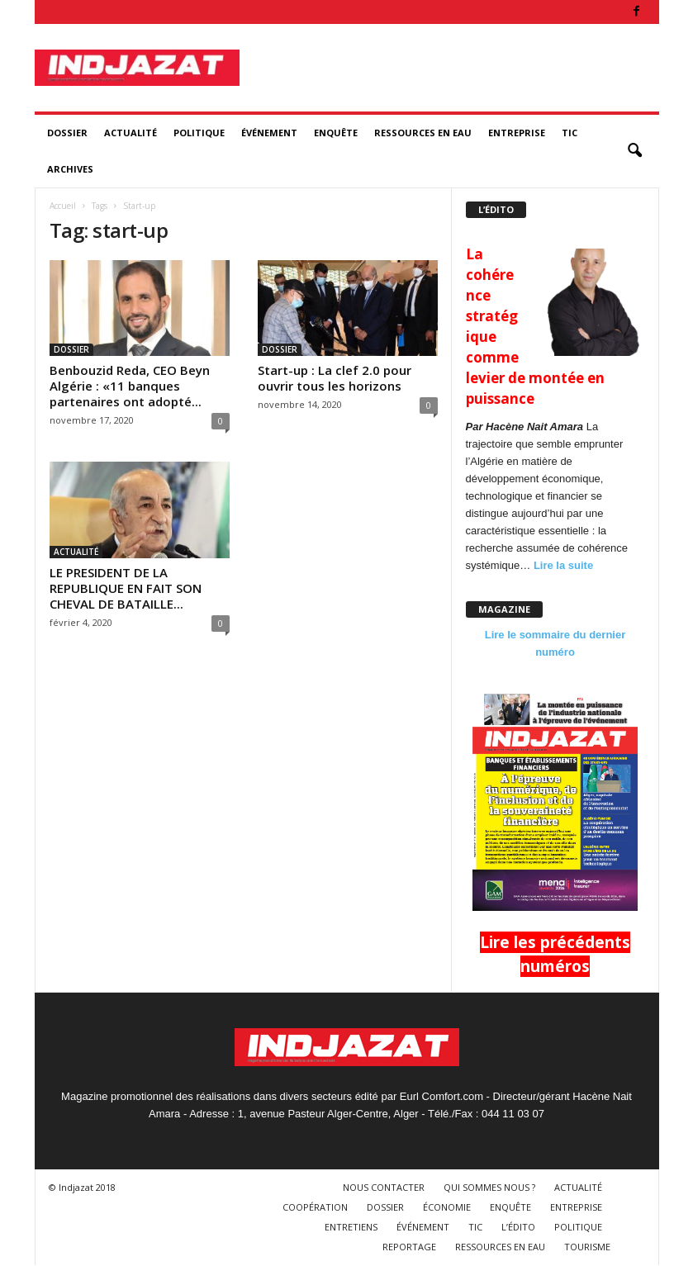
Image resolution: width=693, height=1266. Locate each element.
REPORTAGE (409, 1246)
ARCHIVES (70, 169)
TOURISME (587, 1246)
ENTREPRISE (516, 132)
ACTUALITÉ (130, 132)
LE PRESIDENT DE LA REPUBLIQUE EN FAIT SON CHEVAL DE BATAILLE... (126, 588)
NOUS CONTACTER (384, 1187)
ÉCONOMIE (447, 1207)
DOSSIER (67, 132)
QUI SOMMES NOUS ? (489, 1187)
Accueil (63, 205)
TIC (569, 132)
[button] (634, 151)
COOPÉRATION (315, 1207)
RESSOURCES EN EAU (423, 132)
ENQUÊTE (336, 132)
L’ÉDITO (518, 1227)
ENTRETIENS (351, 1227)
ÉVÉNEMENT (269, 132)
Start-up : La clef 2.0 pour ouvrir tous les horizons (334, 378)
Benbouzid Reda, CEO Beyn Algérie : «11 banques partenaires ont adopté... (130, 386)
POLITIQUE (199, 132)
